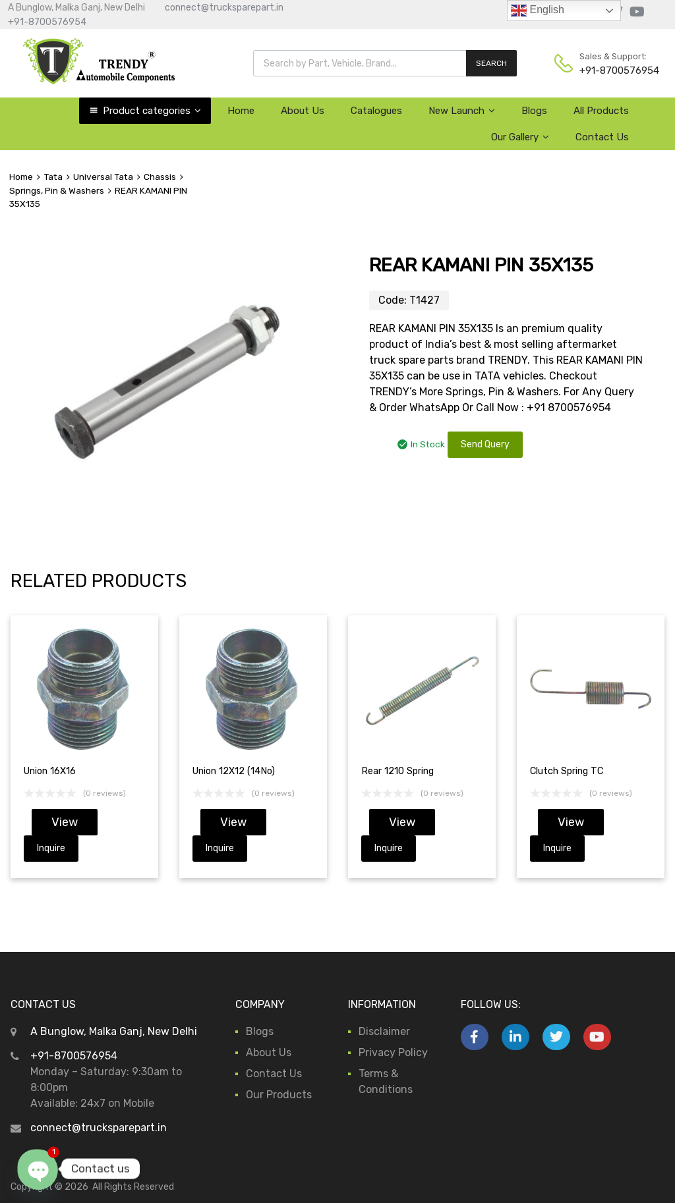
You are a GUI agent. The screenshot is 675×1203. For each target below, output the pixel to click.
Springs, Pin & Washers (56, 190)
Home (240, 111)
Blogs (534, 111)
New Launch (461, 111)
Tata (53, 176)
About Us (302, 111)
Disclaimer (384, 1031)
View (64, 822)
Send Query (485, 444)
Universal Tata (103, 176)
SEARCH (491, 63)
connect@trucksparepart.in (224, 7)
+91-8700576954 (47, 22)
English (537, 10)
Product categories (152, 111)
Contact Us (602, 137)
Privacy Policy (393, 1052)
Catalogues (376, 111)
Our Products (279, 1094)
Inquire (51, 848)
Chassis (160, 176)
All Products (601, 111)
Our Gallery (520, 137)
